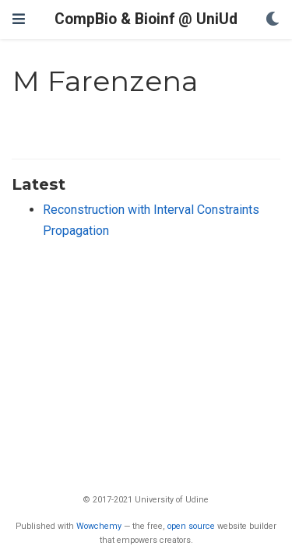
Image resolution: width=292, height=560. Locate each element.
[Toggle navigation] (18, 19)
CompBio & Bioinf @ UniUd (146, 19)
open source (191, 526)
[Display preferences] (273, 20)
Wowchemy (98, 526)
